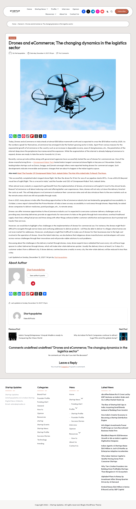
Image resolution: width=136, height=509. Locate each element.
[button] (121, 11)
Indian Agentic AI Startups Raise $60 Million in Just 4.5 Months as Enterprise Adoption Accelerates (114, 448)
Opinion (40, 413)
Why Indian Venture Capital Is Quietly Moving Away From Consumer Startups (113, 458)
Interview (73, 425)
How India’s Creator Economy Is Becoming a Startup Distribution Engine (114, 417)
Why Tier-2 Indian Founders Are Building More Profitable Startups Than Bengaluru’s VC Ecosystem (114, 469)
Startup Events (43, 424)
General (21, 24)
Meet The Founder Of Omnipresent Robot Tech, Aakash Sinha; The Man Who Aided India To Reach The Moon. (61, 173)
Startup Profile (43, 432)
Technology (42, 440)
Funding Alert (42, 402)
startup (40, 421)
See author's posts (37, 275)
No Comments (62, 53)
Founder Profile (43, 398)
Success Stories (43, 436)
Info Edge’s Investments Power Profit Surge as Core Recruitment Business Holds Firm (114, 428)
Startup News (42, 428)
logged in (65, 367)
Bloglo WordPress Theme (91, 505)
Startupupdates (60, 257)
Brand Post (41, 394)
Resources (41, 417)
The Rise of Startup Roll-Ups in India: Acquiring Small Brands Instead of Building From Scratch (114, 407)
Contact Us (73, 446)
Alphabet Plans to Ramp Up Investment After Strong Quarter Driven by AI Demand (114, 479)
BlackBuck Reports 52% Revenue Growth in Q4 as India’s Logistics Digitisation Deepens (114, 438)
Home (14, 24)
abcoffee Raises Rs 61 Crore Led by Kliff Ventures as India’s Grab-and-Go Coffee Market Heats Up (115, 397)
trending (40, 443)
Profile (73, 409)
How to (40, 409)
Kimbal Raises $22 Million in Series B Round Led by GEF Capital (115, 488)
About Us (73, 442)
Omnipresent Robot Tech (43, 162)
